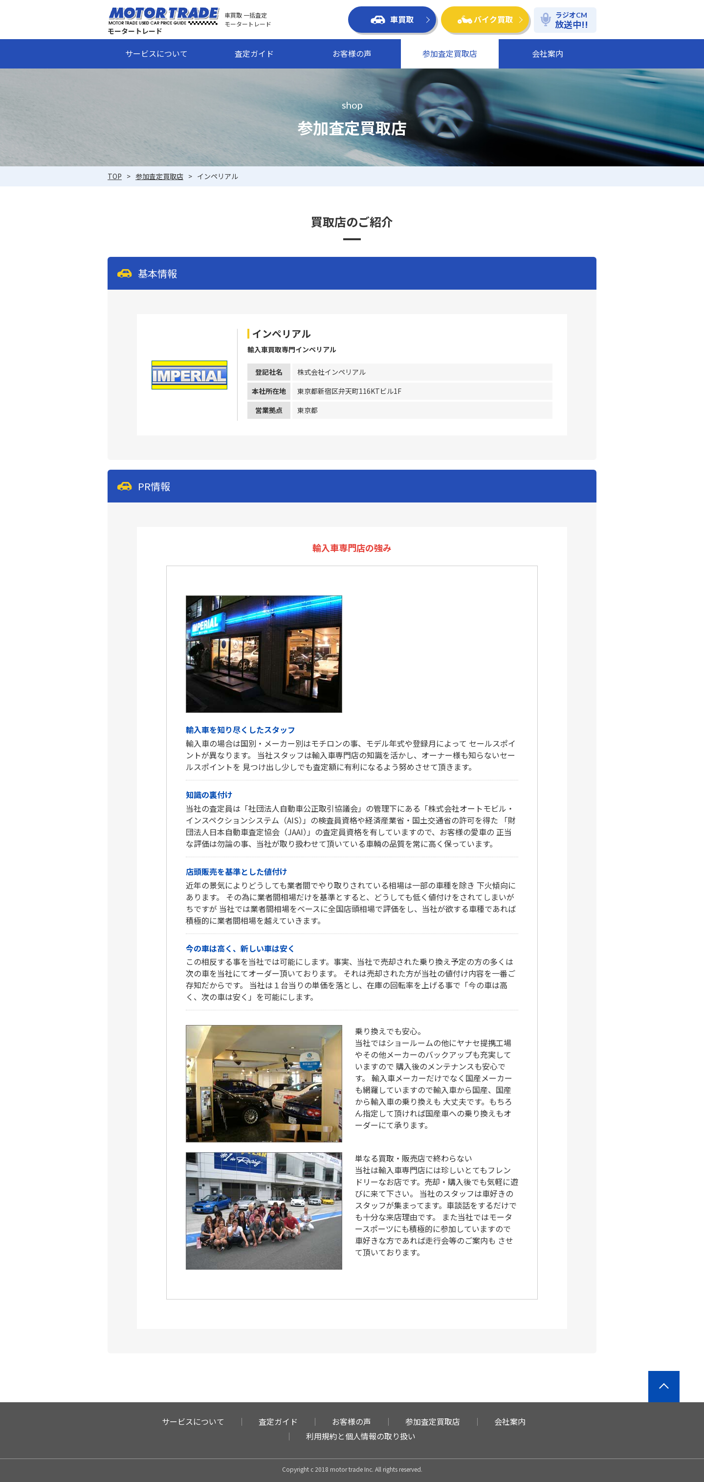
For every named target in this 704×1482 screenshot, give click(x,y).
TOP (115, 176)
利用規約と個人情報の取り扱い (361, 1436)
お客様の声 (352, 53)
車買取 (392, 19)
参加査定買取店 (449, 53)
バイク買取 (485, 19)
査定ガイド (254, 53)
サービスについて (156, 53)
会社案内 (547, 53)
